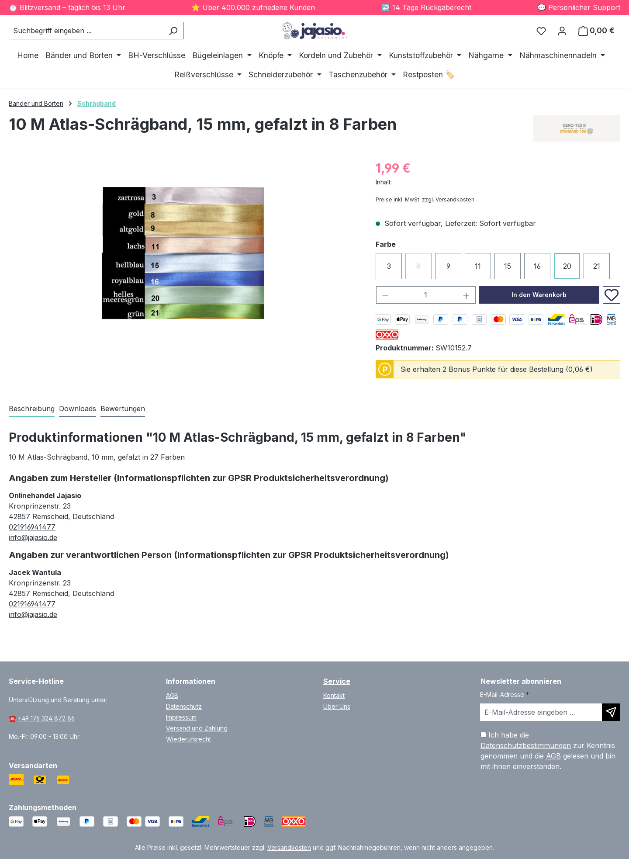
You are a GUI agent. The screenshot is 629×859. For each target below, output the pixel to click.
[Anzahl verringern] (385, 295)
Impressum (181, 717)
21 (596, 266)
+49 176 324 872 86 (46, 718)
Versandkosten (289, 847)
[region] (183, 253)
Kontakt (334, 695)
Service (336, 681)
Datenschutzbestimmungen (525, 745)
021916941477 (32, 527)
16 (537, 266)
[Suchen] (173, 30)
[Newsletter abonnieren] (611, 712)
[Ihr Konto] (562, 30)
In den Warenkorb (539, 294)
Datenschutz (184, 706)
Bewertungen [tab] (122, 408)
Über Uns (336, 706)
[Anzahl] (426, 295)
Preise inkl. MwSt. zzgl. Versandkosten (425, 199)
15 (507, 266)
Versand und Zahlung (197, 728)
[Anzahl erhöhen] (466, 295)
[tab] (32, 409)
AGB (172, 695)
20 (567, 266)
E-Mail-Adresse (504, 694)
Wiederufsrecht (188, 739)
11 (478, 266)
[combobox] (86, 30)
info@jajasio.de (33, 537)
